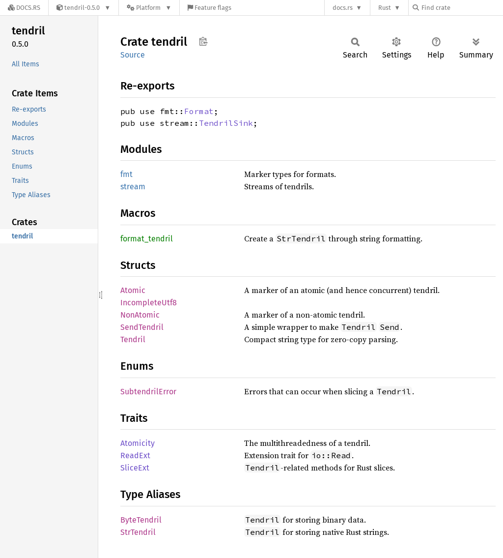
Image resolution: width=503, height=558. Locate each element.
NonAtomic (140, 315)
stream (132, 186)
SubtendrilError (148, 391)
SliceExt (134, 467)
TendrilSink (226, 123)
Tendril (132, 339)
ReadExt (135, 455)
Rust (384, 7)
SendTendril (142, 327)
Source (132, 54)
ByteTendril (141, 520)
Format (199, 111)
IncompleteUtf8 (148, 302)
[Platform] (149, 7)
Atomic (132, 290)
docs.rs (343, 7)
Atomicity (137, 443)
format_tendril (146, 238)
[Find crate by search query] (461, 7)
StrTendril (138, 532)
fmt (126, 174)
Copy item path (203, 41)
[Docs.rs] (24, 7)
